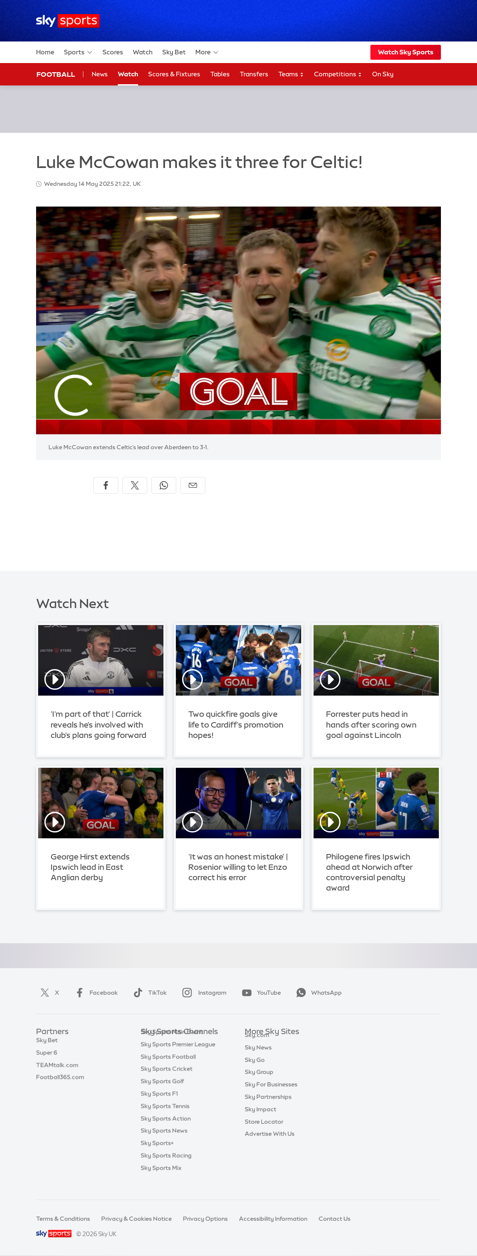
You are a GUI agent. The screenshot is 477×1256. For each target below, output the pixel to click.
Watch (143, 52)
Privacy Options (205, 1219)
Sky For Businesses (271, 1094)
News (100, 74)
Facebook (94, 992)
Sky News (258, 1057)
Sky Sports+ (157, 1156)
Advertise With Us (269, 1143)
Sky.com (257, 1044)
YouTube (260, 992)
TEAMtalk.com (57, 1069)
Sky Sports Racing (166, 1168)
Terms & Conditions (63, 1219)
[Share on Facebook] (105, 485)
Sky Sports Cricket (166, 1081)
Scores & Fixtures (174, 74)
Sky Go (255, 1069)
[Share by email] (192, 485)
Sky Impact (260, 1119)
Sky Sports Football (168, 1069)
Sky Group (259, 1081)
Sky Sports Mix (161, 1180)
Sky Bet (174, 52)
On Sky (383, 74)
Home (45, 52)
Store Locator (264, 1131)
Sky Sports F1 (159, 1106)
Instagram (202, 992)
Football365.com (60, 1081)
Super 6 (46, 1057)
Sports (78, 52)
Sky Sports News (164, 1143)
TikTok (148, 992)
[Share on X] (134, 485)
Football (56, 74)
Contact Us (334, 1219)
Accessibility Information (273, 1219)
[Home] (68, 21)
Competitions (338, 74)
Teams (291, 74)
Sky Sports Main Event (171, 1044)
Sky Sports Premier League (178, 1057)
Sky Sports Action (166, 1131)
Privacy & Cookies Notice (136, 1219)
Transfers (254, 74)
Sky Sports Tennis (165, 1119)
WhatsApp (317, 992)
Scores (112, 52)
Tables (220, 74)
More (207, 52)
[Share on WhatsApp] (163, 485)
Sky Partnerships (268, 1106)
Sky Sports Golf (162, 1094)
